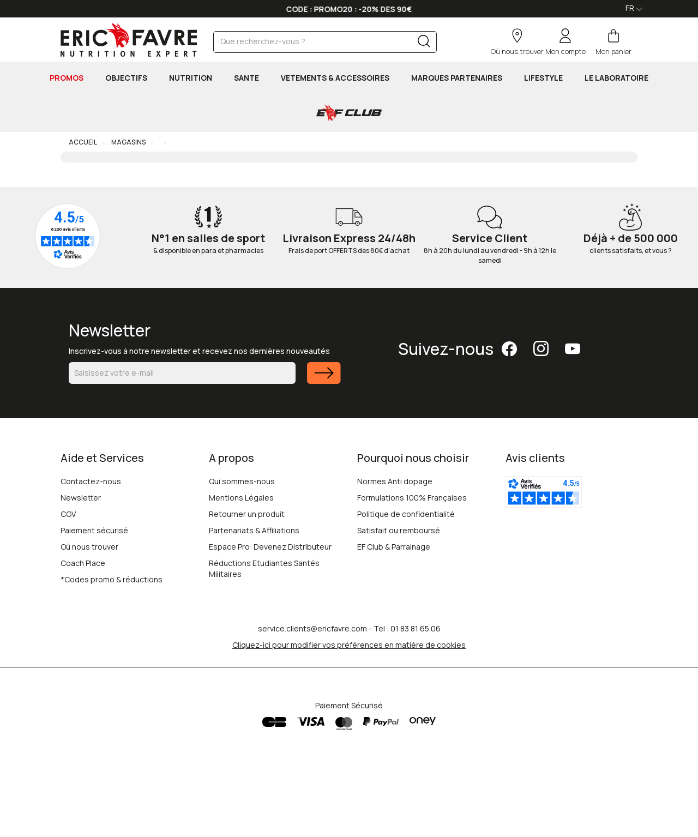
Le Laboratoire (616, 78)
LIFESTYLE (543, 78)
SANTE (246, 78)
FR (633, 8)
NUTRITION (190, 78)
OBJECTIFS (126, 78)
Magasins (128, 142)
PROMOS (66, 78)
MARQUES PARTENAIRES (456, 78)
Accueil (83, 142)
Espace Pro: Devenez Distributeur (270, 546)
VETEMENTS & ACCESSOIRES (335, 78)
